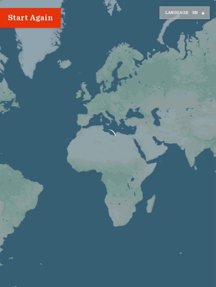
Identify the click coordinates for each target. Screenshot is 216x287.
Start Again (30, 18)
